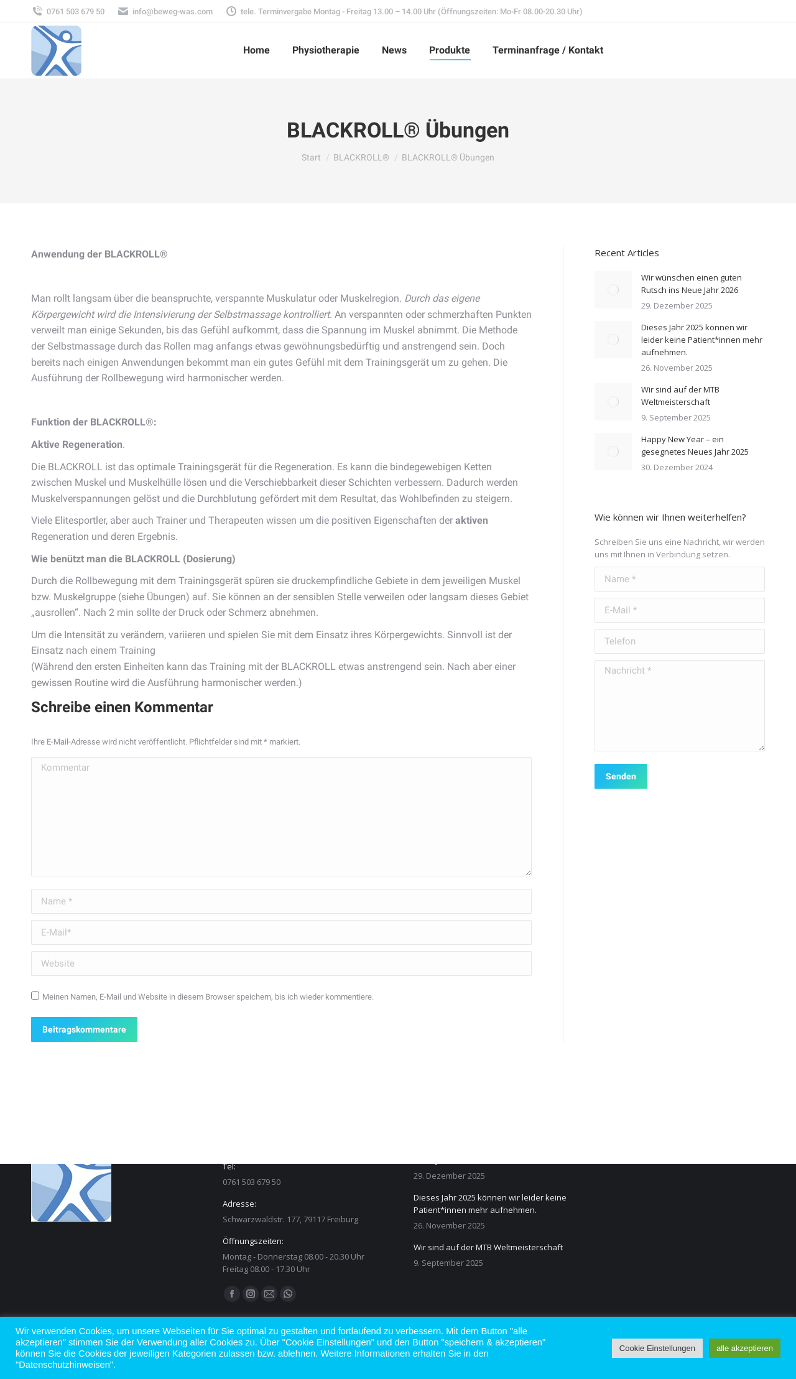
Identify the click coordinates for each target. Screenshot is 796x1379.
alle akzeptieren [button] (744, 1348)
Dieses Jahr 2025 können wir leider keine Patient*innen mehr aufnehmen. (701, 340)
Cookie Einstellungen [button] (657, 1348)
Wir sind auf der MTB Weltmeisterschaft (680, 395)
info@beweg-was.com (165, 11)
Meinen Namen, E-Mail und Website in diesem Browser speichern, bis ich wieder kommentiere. (208, 996)
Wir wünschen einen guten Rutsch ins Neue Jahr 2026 (691, 283)
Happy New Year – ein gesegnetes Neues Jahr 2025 (695, 445)
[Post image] (613, 290)
